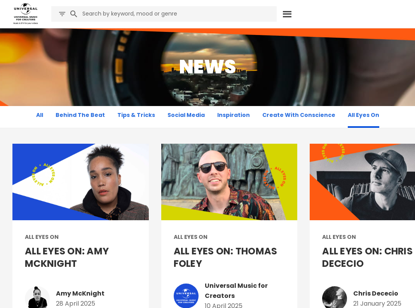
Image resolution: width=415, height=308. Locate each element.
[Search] (287, 14)
